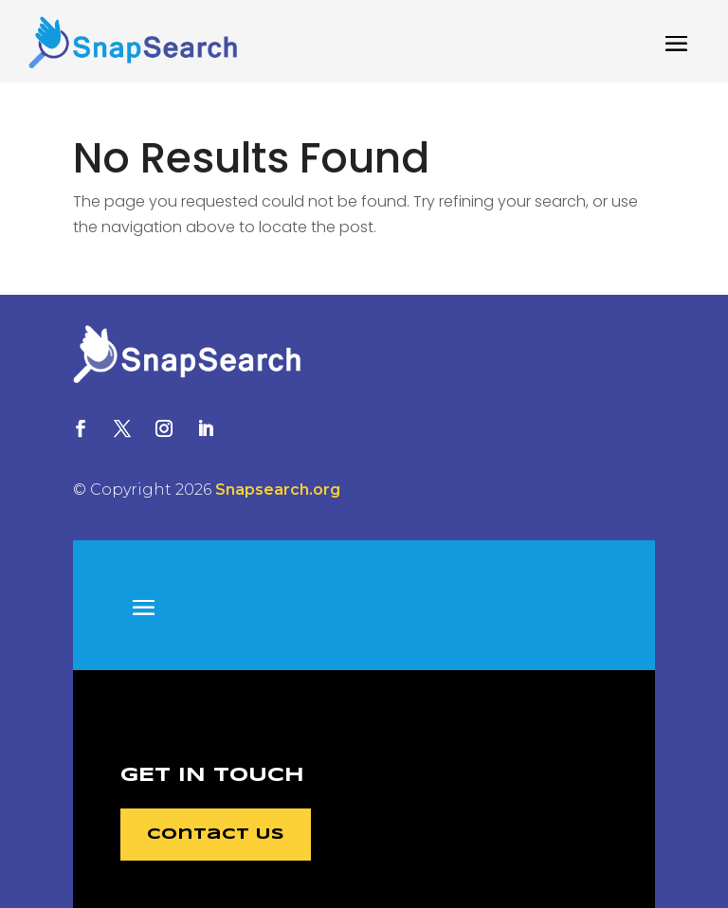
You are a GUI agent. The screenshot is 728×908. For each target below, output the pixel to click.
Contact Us (215, 834)
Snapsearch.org (277, 490)
